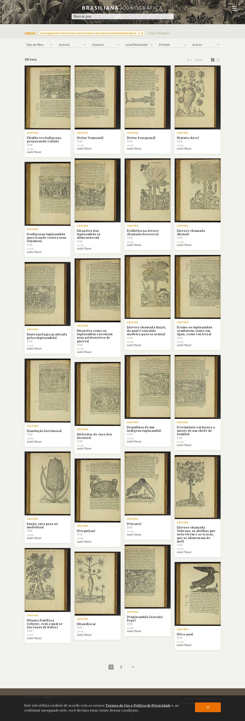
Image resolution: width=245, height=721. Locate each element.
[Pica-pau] (185, 636)
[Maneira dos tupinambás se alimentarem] (89, 236)
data (198, 59)
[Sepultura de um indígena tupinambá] (144, 431)
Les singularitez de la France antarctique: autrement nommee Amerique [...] (90, 33)
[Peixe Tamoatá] (90, 139)
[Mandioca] (86, 625)
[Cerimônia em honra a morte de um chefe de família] (196, 432)
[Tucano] (134, 525)
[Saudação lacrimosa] (44, 432)
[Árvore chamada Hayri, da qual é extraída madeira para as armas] (146, 332)
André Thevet (34, 152)
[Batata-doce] (188, 139)
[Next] (133, 667)
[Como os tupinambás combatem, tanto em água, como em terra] (194, 332)
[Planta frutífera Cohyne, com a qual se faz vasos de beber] (45, 626)
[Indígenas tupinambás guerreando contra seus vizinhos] (46, 239)
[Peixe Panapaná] (141, 139)
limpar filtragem (159, 33)
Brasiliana (122, 8)
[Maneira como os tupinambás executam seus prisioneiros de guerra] (95, 337)
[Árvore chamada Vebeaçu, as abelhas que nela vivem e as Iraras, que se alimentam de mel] (196, 536)
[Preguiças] (86, 532)
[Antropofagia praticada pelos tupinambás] (47, 338)
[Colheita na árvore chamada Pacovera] (143, 234)
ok (208, 707)
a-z (189, 59)
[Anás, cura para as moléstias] (42, 527)
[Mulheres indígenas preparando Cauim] (44, 141)
